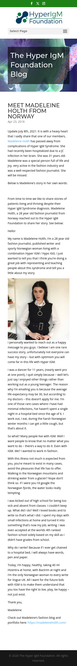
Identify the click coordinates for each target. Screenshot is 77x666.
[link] (19, 141)
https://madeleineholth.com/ (47, 622)
